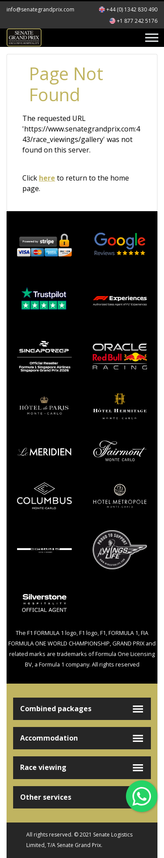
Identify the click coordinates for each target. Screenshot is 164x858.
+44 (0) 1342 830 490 (131, 9)
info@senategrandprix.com (40, 9)
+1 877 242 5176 (137, 21)
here (47, 178)
